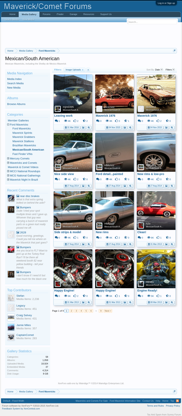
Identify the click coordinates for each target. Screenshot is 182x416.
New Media (13, 87)
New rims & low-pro (150, 174)
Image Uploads (74, 69)
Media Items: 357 (26, 328)
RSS (177, 400)
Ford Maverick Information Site (125, 401)
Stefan (20, 295)
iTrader (60, 14)
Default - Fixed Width (13, 401)
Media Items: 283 (26, 338)
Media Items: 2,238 (27, 299)
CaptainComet (25, 334)
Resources (88, 14)
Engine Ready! (147, 290)
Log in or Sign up (166, 3)
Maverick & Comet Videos (23, 167)
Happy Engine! (64, 290)
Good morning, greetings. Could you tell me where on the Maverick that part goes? (31, 239)
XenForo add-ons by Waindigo (73, 383)
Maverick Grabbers (23, 136)
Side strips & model (67, 232)
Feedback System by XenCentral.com (21, 408)
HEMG (150, 281)
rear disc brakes (28, 196)
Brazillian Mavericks (24, 145)
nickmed (109, 106)
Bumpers (23, 207)
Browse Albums (16, 104)
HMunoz (68, 165)
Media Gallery (29, 14)
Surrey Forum (174, 414)
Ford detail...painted (109, 174)
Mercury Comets (19, 158)
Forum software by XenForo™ (30, 405)
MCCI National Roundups (25, 171)
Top (172, 401)
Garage (73, 14)
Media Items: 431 (26, 318)
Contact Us (148, 401)
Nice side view (64, 174)
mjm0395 (68, 106)
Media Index (14, 79)
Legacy (20, 305)
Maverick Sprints (22, 132)
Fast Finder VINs (22, 154)
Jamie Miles (23, 325)
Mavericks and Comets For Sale (92, 401)
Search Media (15, 83)
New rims (102, 232)
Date (159, 69)
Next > (108, 311)
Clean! (141, 232)
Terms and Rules (155, 405)
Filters (170, 69)
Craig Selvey (24, 315)
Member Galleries (18, 120)
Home (12, 14)
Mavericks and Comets (23, 162)
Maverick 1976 (105, 115)
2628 (21, 232)
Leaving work (63, 115)
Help (158, 401)
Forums (46, 14)
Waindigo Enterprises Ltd (111, 383)
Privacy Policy (173, 405)
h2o (148, 223)
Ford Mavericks (19, 124)
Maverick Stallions (23, 141)
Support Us (106, 14)
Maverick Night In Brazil (24, 179)
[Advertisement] (91, 35)
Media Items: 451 (26, 308)
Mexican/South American (74, 110)
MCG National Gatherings (25, 175)
